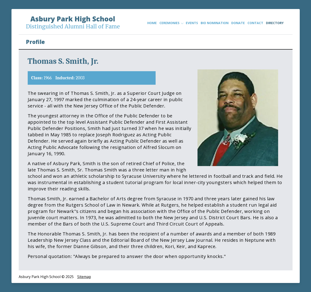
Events (192, 23)
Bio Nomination (215, 23)
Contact (255, 23)
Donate (238, 23)
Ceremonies (171, 23)
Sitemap (84, 276)
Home (152, 23)
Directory (275, 23)
